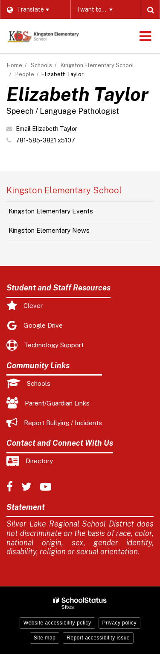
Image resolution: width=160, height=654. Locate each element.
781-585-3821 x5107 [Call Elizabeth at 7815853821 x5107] (45, 140)
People (24, 74)
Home (14, 65)
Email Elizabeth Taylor (46, 128)
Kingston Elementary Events (51, 211)
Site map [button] (44, 638)
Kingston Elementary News (49, 230)
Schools (41, 65)
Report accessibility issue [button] (98, 638)
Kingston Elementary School (97, 65)
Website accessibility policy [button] (57, 623)
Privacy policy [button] (119, 623)
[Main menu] (145, 36)
